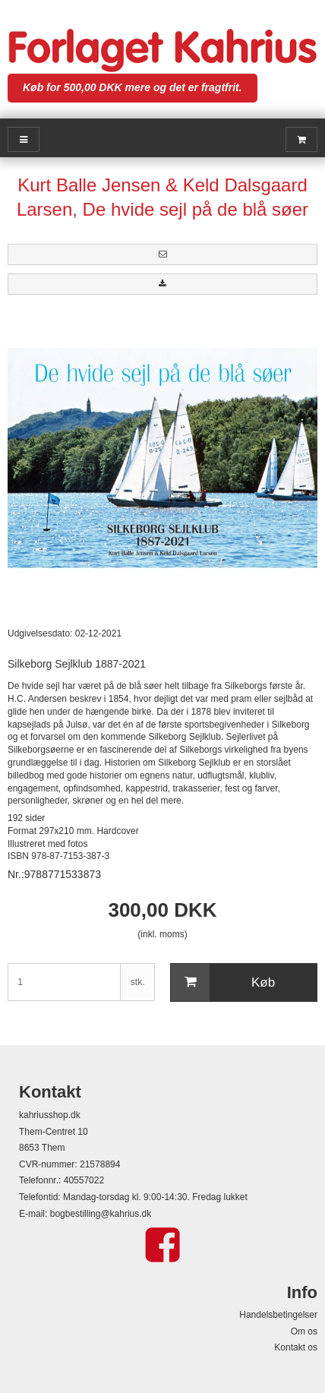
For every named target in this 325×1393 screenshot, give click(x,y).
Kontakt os (295, 1347)
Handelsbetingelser (278, 1314)
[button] (162, 254)
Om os (304, 1331)
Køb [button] (223, 983)
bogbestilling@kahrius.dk (101, 1213)
